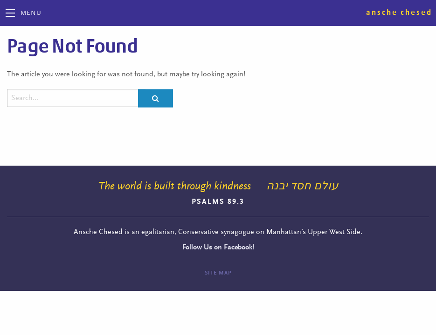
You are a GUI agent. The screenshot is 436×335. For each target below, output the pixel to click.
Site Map (218, 273)
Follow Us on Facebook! (218, 247)
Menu (31, 13)
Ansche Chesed (399, 12)
